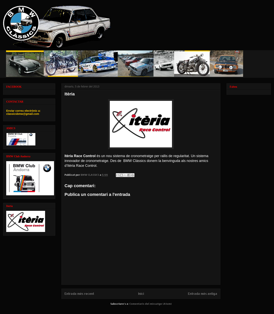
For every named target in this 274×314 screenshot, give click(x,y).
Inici (141, 294)
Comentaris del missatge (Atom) (150, 303)
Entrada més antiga (202, 294)
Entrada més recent (79, 294)
